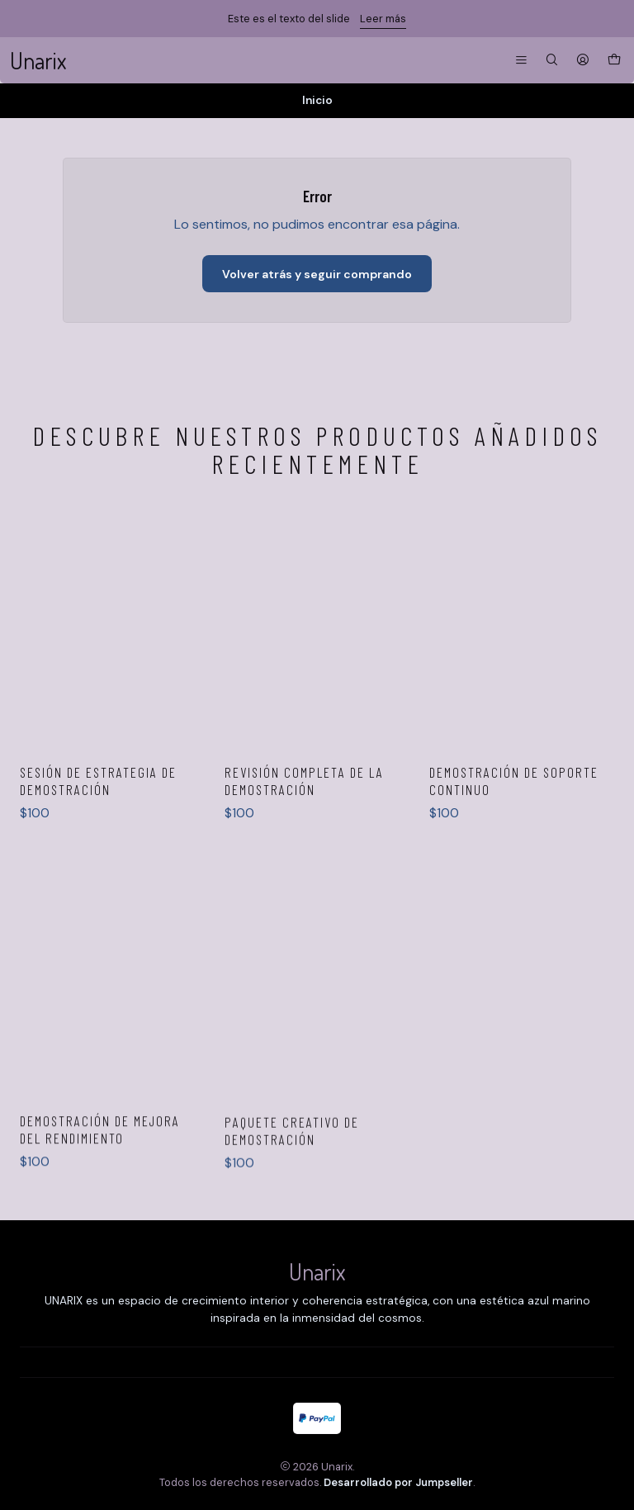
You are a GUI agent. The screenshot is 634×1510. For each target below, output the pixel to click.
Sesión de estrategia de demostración (98, 852)
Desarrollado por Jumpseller (398, 1482)
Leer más (383, 19)
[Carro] (614, 61)
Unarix (38, 60)
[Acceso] (583, 61)
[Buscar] (552, 61)
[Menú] (521, 61)
